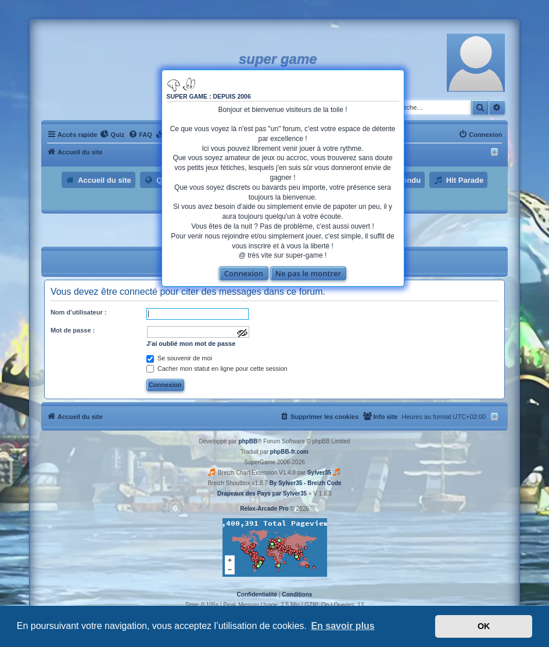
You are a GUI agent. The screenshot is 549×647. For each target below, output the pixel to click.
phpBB (247, 441)
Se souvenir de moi (179, 358)
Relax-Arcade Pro (264, 508)
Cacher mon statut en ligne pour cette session (217, 368)
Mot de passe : (73, 330)
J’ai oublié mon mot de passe (190, 343)
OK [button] (484, 626)
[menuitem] (112, 135)
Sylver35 (319, 472)
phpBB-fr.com (289, 452)
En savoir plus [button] (342, 626)
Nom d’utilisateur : (79, 312)
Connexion (243, 273)
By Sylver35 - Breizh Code (306, 483)
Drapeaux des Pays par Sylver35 (262, 493)
